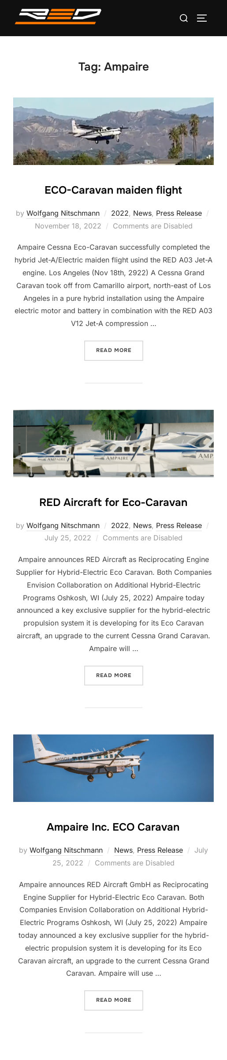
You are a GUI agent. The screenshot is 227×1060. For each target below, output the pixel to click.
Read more (119, 349)
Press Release (179, 213)
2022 (120, 213)
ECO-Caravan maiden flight (113, 190)
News (142, 213)
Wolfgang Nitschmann (63, 213)
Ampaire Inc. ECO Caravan (113, 827)
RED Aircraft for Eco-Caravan (113, 502)
